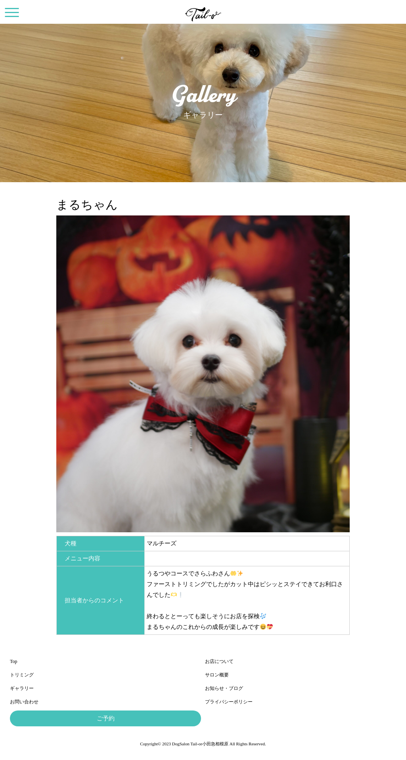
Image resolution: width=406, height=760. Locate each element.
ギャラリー (22, 688)
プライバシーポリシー (229, 702)
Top (13, 661)
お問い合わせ (24, 702)
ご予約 (106, 718)
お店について (219, 661)
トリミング (22, 675)
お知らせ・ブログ (224, 688)
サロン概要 (217, 675)
